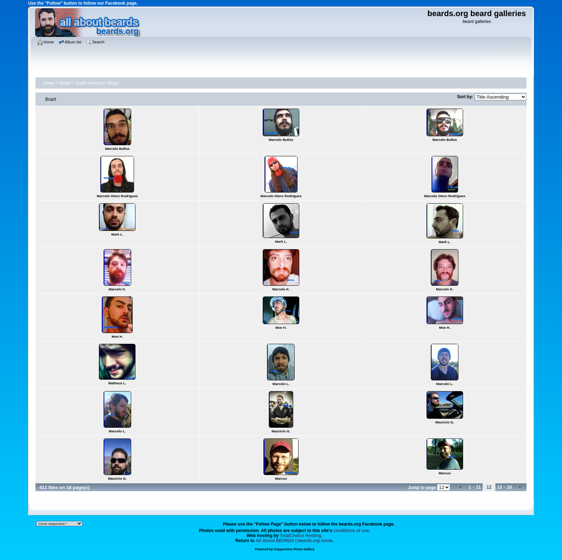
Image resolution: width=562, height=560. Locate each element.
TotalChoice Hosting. (301, 535)
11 (478, 487)
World (64, 83)
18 (509, 487)
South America (89, 83)
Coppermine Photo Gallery (294, 549)
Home (48, 83)
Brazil (113, 83)
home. (295, 540)
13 (499, 487)
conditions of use (351, 530)
